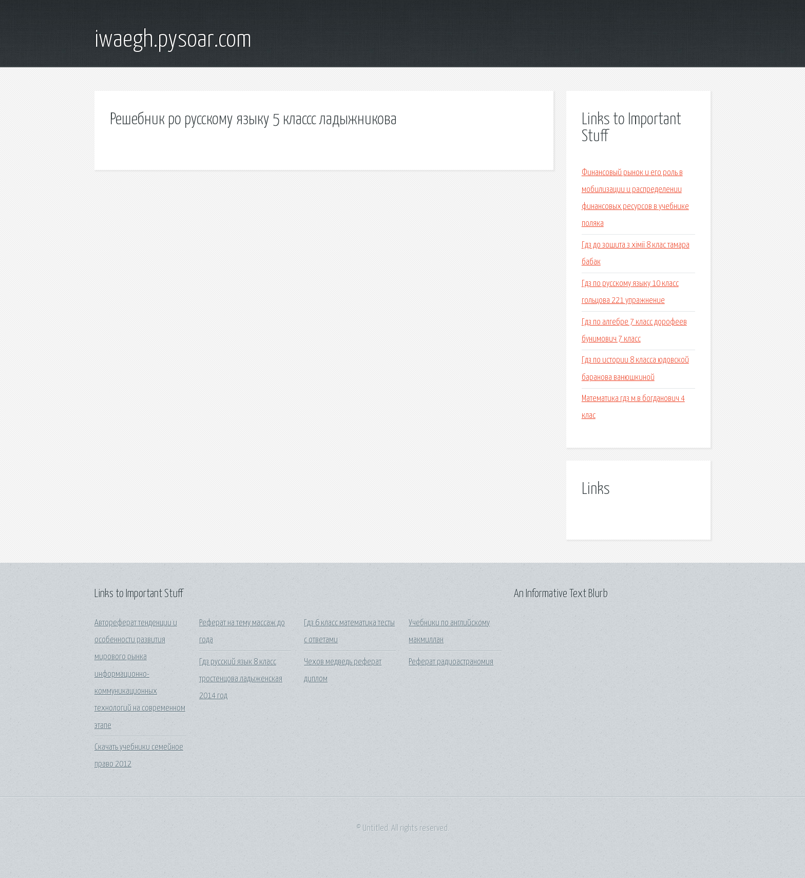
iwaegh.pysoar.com (173, 40)
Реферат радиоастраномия (451, 662)
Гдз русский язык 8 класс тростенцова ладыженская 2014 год (240, 679)
